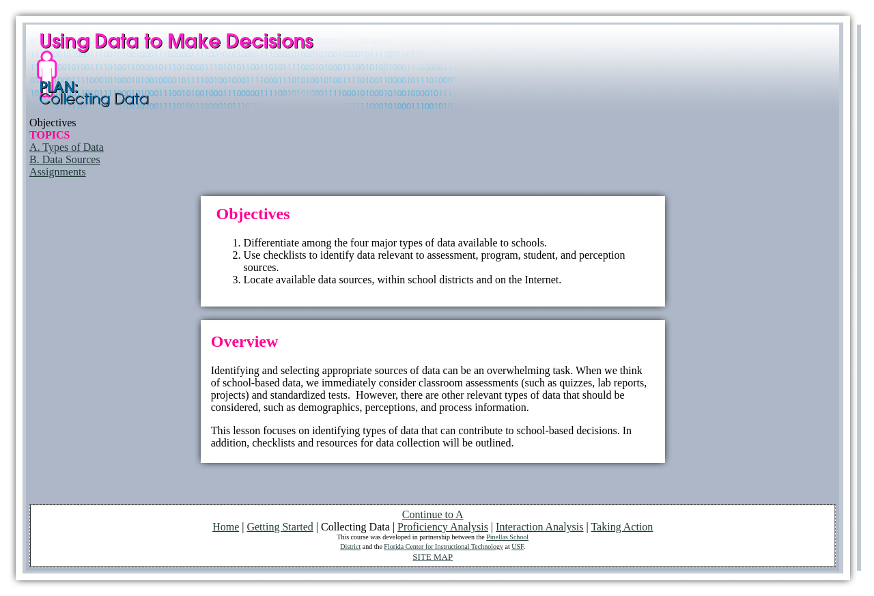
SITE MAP (432, 557)
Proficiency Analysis (442, 527)
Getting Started (279, 527)
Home (225, 527)
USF (517, 546)
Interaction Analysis (539, 527)
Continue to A (433, 514)
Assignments (57, 172)
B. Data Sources (64, 159)
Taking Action (622, 527)
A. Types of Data (66, 147)
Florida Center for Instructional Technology (443, 546)
